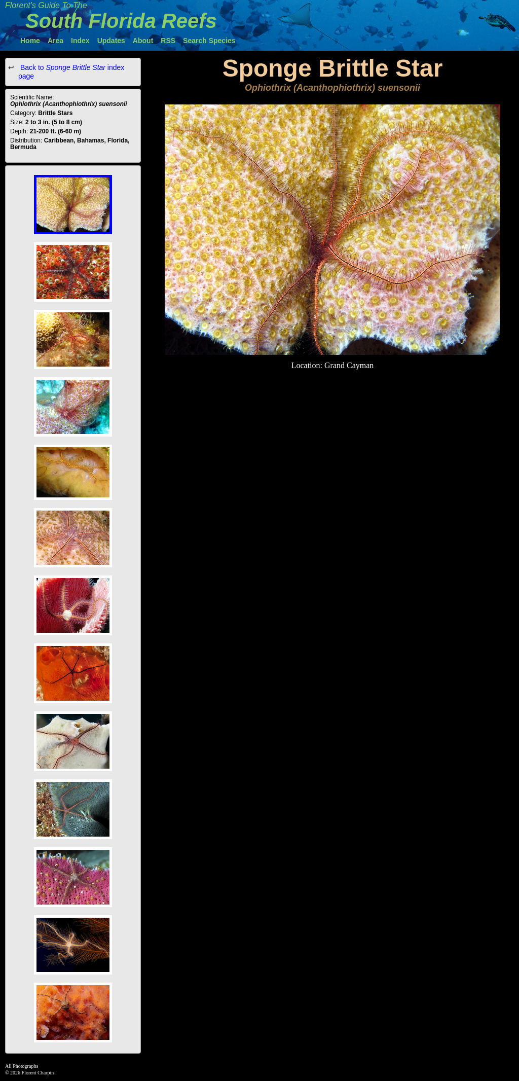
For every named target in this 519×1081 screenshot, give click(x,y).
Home (30, 41)
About (143, 41)
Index (80, 41)
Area (55, 41)
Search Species (209, 41)
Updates (111, 41)
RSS (168, 41)
